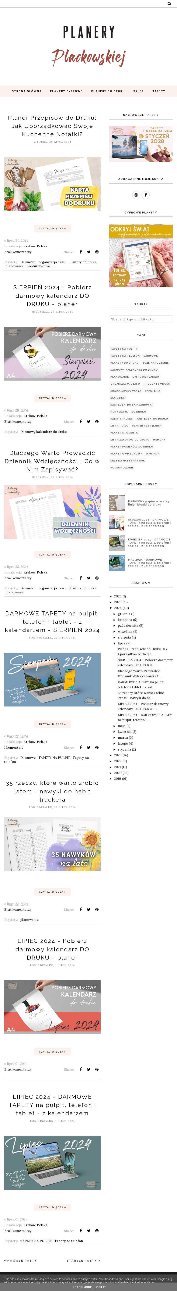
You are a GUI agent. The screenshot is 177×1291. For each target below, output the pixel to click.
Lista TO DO (119, 425)
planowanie (15, 266)
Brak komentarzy (18, 252)
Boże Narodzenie (155, 363)
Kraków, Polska (35, 246)
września (125, 631)
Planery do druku (82, 262)
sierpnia (124, 637)
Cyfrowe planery (146, 376)
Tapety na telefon (69, 1249)
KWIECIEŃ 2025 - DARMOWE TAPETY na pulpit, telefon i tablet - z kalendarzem (149, 542)
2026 (118, 596)
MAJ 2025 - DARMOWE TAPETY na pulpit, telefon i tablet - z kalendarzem (149, 563)
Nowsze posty (22, 1269)
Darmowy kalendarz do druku (43, 432)
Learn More (82, 1287)
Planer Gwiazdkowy (126, 453)
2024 (118, 608)
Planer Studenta (124, 432)
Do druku (138, 411)
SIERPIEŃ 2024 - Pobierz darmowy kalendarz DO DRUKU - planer (52, 295)
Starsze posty (82, 1269)
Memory (159, 439)
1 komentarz (14, 756)
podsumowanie (122, 467)
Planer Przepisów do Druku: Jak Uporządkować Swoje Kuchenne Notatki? (52, 126)
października (128, 625)
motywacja (119, 411)
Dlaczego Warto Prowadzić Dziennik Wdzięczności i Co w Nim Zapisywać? (52, 461)
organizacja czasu (52, 262)
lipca (121, 643)
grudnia (124, 614)
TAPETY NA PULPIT (54, 766)
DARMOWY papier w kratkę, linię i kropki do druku (149, 503)
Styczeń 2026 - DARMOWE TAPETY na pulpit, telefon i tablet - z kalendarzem (149, 523)
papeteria (152, 390)
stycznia (124, 749)
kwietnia (124, 732)
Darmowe (28, 262)
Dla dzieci (118, 397)
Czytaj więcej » (52, 228)
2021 (117, 767)
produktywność (39, 266)
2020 (118, 773)
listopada (125, 620)
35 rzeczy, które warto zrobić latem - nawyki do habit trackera (52, 799)
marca (123, 738)
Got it (101, 1287)
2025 (117, 602)
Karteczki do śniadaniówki (131, 404)
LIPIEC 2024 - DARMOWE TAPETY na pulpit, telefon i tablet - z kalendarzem (52, 1113)
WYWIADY (152, 453)
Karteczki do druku (152, 418)
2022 (117, 761)
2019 (117, 779)
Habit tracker (121, 418)
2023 (118, 755)
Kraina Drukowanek (125, 390)
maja (121, 726)
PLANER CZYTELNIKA (147, 425)
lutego (123, 743)
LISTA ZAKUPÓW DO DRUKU (129, 439)
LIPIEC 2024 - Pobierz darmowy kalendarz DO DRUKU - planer (52, 957)
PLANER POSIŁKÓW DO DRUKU (131, 446)
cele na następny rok (127, 460)
